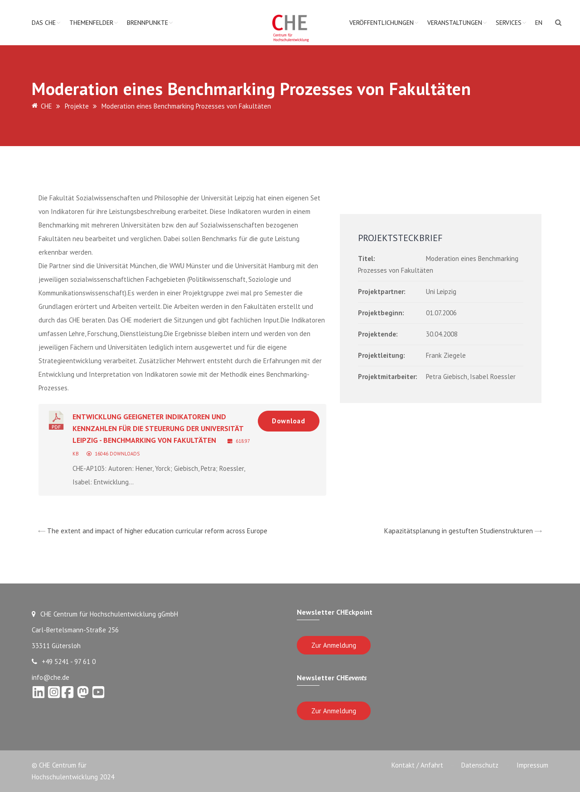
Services (509, 23)
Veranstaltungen (454, 23)
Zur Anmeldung (333, 645)
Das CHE (44, 23)
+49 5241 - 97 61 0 (64, 661)
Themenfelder (91, 23)
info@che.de (50, 677)
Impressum (532, 765)
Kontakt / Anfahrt (417, 765)
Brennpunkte (147, 23)
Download (288, 421)
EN (538, 23)
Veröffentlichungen (381, 23)
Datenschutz (479, 765)
